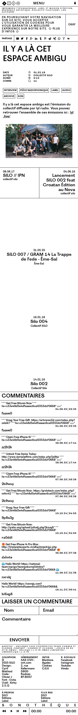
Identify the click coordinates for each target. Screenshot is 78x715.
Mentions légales (47, 661)
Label (5, 701)
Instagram (67, 663)
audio (66, 90)
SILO (5, 695)
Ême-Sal (39, 256)
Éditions (6, 698)
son (20, 96)
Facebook (67, 660)
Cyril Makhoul (7, 670)
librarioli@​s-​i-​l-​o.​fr (15, 652)
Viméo (65, 668)
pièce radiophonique (34, 90)
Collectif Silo (39, 384)
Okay (72, 24)
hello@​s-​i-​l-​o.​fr (30, 650)
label (55, 90)
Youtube (66, 666)
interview (10, 90)
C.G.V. (45, 668)
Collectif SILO (39, 321)
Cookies (47, 666)
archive (9, 96)
